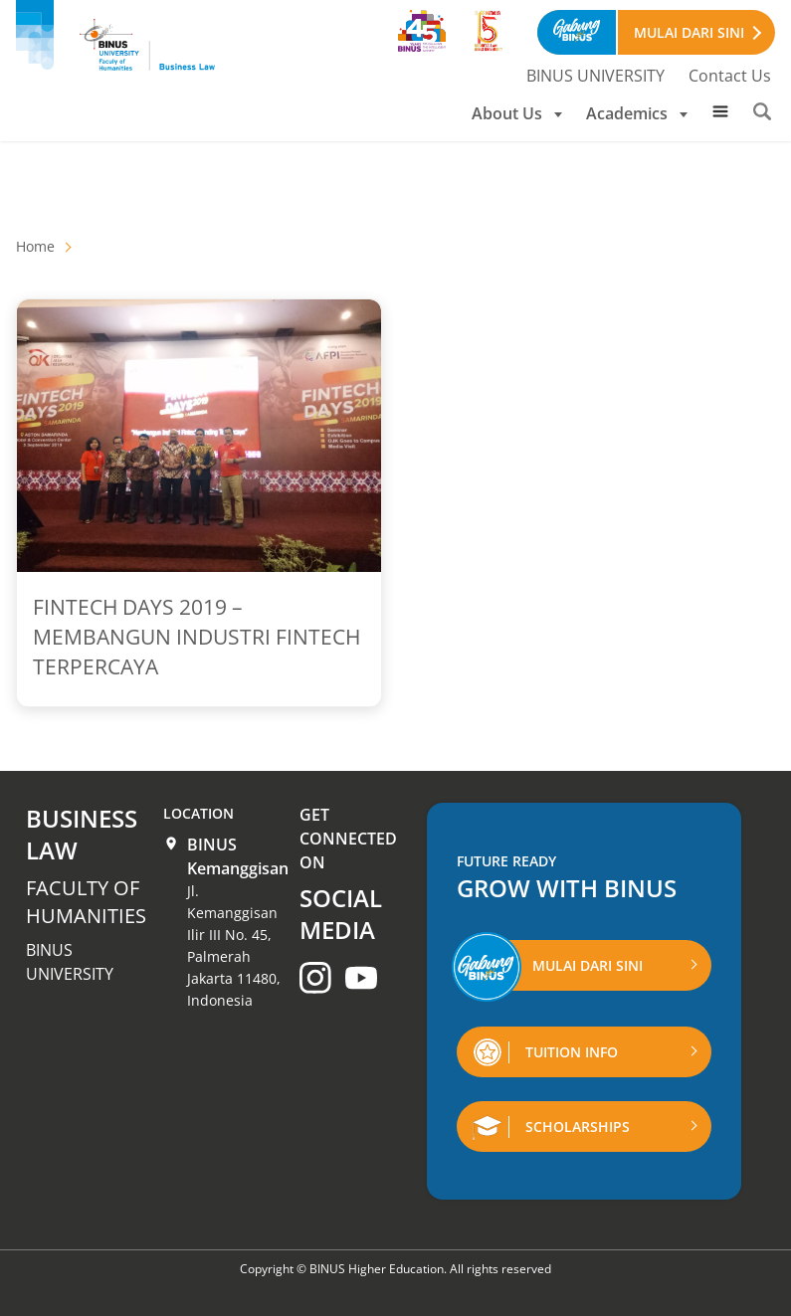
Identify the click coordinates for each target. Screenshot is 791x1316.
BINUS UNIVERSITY (595, 76)
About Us (517, 113)
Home (35, 246)
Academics (637, 113)
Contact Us (730, 76)
